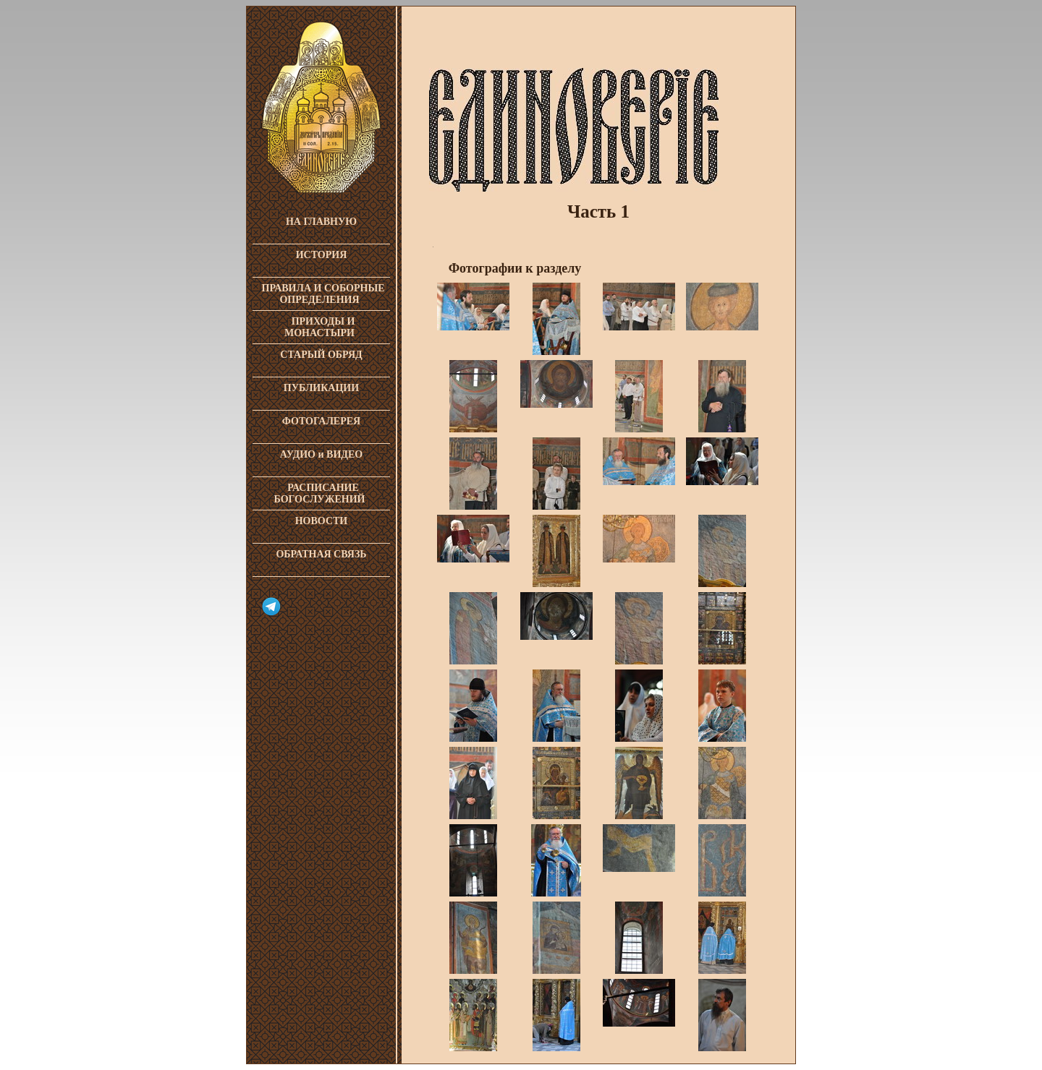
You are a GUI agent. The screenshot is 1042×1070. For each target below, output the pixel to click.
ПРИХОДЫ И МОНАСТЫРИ (319, 327)
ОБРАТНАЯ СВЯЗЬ (321, 554)
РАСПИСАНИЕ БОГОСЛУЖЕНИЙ (319, 493)
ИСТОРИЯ (321, 254)
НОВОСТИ (321, 520)
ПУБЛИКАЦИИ (321, 387)
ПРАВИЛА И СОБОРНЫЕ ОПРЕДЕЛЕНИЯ (323, 294)
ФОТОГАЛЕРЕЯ (321, 421)
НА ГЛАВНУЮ (321, 221)
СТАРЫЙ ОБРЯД (321, 354)
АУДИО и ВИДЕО (321, 454)
